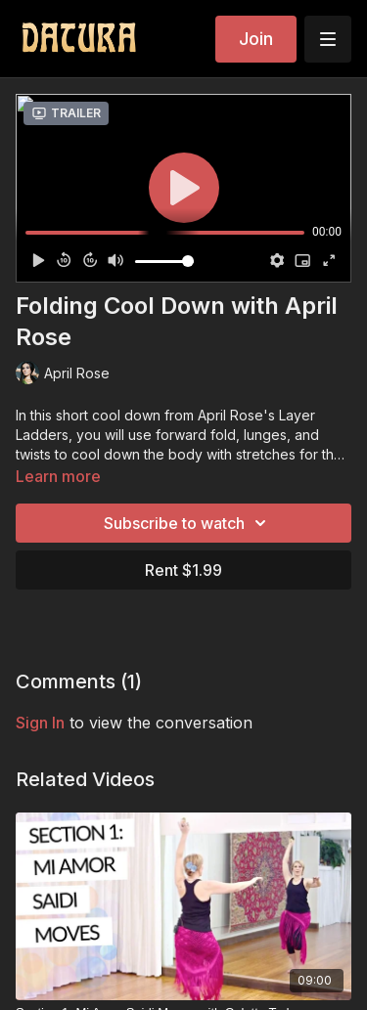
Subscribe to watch (188, 523)
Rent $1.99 (183, 570)
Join (256, 38)
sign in (40, 722)
